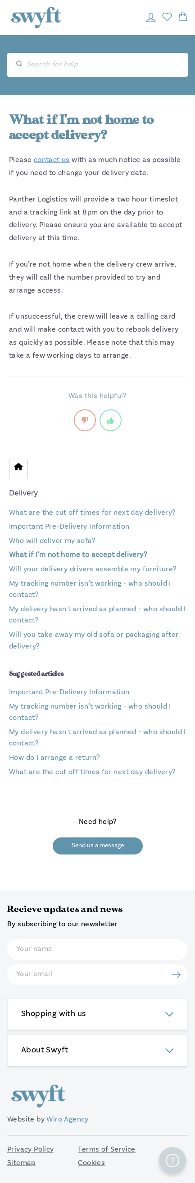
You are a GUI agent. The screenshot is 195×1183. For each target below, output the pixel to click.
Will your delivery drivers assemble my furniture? (93, 569)
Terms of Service (106, 1149)
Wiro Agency (67, 1119)
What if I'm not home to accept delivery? (78, 555)
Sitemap (21, 1163)
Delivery (23, 493)
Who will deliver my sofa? (52, 541)
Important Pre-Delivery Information (69, 526)
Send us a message (98, 845)
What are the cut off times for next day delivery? (92, 513)
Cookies (91, 1163)
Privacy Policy (30, 1149)
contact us (52, 160)
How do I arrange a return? (54, 758)
